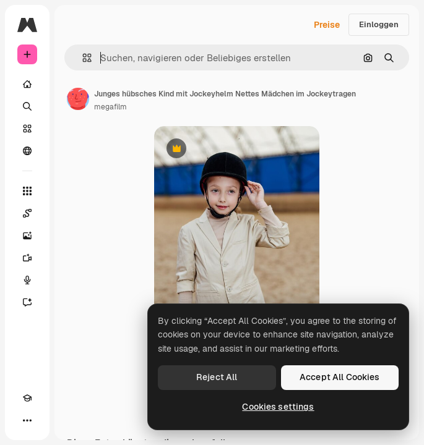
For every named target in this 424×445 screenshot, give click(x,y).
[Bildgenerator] (27, 235)
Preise (327, 24)
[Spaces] (27, 213)
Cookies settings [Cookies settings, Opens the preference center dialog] (278, 406)
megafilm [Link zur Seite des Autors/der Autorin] (110, 107)
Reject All (216, 377)
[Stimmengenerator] (27, 280)
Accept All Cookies (340, 377)
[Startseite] (27, 84)
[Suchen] (27, 106)
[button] (82, 57)
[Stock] (27, 128)
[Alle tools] (27, 191)
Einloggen (379, 24)
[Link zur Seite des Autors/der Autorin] (78, 99)
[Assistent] (27, 302)
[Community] (27, 151)
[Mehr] (27, 420)
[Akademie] (27, 398)
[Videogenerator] (27, 258)
